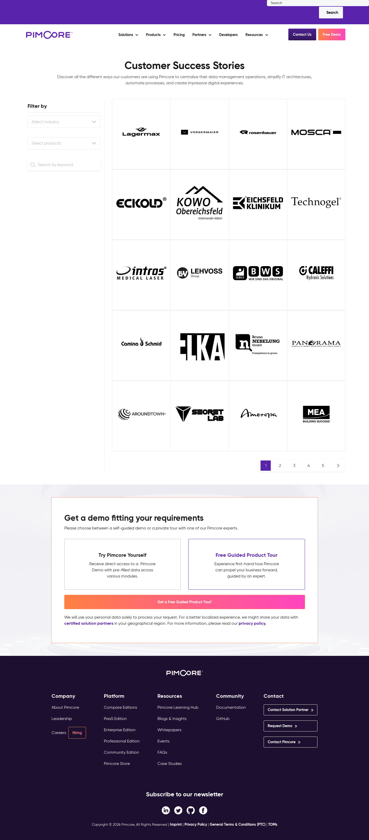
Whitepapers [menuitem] (169, 729)
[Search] (331, 12)
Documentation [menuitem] (231, 707)
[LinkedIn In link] (203, 810)
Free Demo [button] (332, 34)
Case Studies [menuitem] (169, 763)
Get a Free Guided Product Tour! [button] (184, 602)
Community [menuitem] (230, 696)
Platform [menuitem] (114, 696)
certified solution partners (88, 623)
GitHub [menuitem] (222, 718)
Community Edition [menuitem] (121, 752)
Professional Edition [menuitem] (122, 741)
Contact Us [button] (302, 34)
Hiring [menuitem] (77, 732)
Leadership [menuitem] (62, 718)
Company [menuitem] (63, 696)
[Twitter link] (178, 810)
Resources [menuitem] (169, 696)
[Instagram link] (191, 810)
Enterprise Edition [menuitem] (120, 729)
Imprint (176, 824)
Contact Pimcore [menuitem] (282, 742)
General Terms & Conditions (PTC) (237, 824)
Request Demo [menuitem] (280, 726)
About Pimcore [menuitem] (65, 707)
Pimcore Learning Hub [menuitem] (177, 707)
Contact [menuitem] (274, 696)
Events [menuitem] (163, 741)
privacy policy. (252, 623)
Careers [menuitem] (59, 732)
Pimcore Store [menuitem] (117, 763)
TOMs (272, 824)
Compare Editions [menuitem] (120, 707)
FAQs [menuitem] (162, 752)
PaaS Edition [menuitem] (115, 718)
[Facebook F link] (166, 810)
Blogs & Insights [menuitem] (172, 718)
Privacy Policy (195, 824)
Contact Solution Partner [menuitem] (288, 709)
